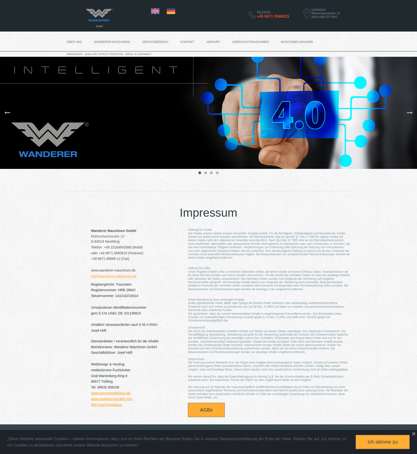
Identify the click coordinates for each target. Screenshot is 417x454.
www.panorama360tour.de (111, 393)
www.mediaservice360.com (111, 399)
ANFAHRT (213, 42)
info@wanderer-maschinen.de (113, 276)
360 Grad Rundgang (106, 405)
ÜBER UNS (74, 42)
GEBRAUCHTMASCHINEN (250, 42)
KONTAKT (187, 42)
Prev (24, 113)
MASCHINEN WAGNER (297, 42)
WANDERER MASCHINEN (112, 42)
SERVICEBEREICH (155, 42)
